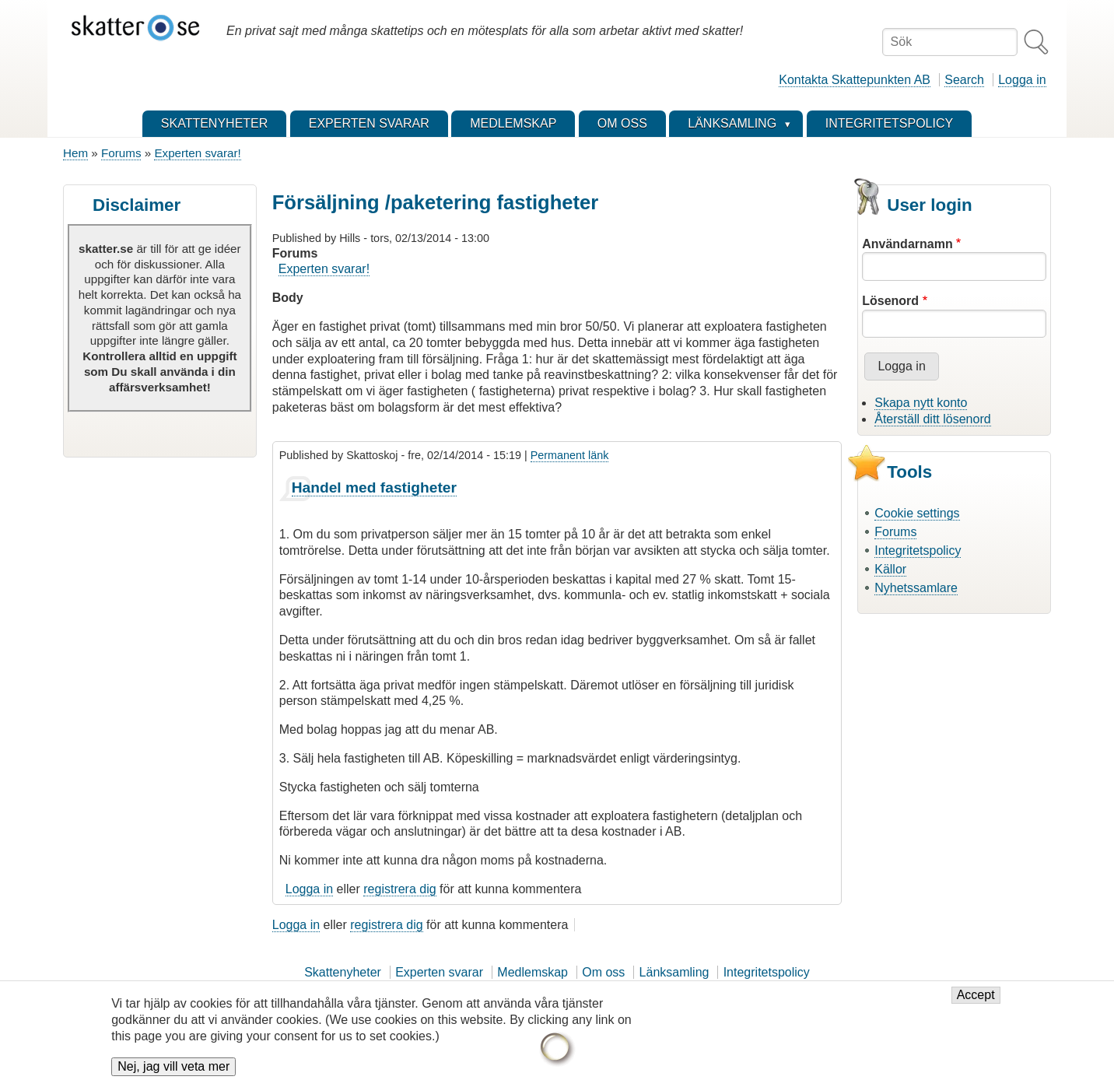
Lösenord (890, 300)
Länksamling (674, 972)
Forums (121, 153)
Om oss (603, 972)
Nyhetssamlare (916, 587)
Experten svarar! (197, 153)
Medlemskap (532, 972)
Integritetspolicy (917, 550)
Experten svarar (439, 972)
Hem (75, 153)
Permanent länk (570, 455)
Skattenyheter (342, 972)
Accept (976, 1002)
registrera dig (399, 889)
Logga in (1022, 79)
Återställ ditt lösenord (932, 419)
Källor (890, 569)
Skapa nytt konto (920, 402)
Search (964, 79)
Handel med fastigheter (374, 487)
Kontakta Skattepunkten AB (854, 79)
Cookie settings (916, 513)
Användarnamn (907, 244)
